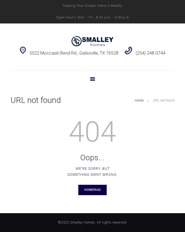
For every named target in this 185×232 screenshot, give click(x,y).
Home (139, 100)
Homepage (92, 190)
